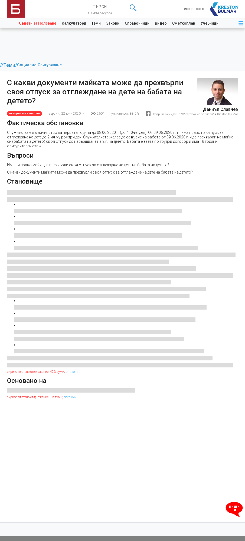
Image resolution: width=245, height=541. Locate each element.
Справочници (137, 23)
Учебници (209, 23)
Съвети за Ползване (37, 23)
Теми (96, 23)
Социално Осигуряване (39, 65)
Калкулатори (74, 23)
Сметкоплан (183, 23)
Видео (161, 23)
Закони (112, 23)
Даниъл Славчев (220, 109)
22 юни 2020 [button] (71, 113)
